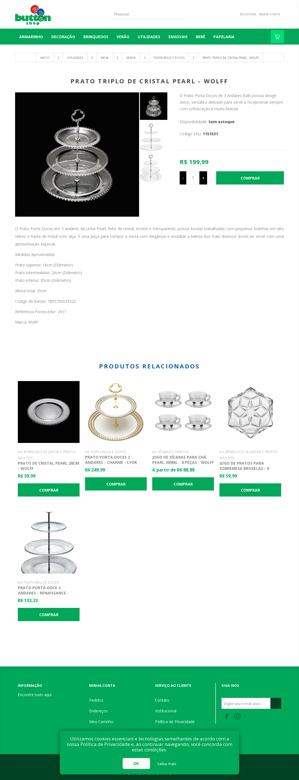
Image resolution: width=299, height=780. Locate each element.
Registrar (248, 14)
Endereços (98, 710)
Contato (162, 700)
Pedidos (96, 700)
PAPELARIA (224, 36)
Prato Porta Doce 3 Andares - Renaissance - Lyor (43, 593)
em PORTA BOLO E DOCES (105, 452)
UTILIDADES (149, 36)
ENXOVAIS (178, 36)
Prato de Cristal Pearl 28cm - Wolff (48, 466)
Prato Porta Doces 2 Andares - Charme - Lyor (111, 459)
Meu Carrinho (101, 721)
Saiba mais (166, 763)
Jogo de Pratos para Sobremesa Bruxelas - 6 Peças (244, 468)
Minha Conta (269, 14)
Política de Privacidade (175, 721)
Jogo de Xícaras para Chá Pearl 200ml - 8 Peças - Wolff (183, 459)
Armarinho (31, 36)
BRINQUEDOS (95, 36)
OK (136, 763)
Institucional (165, 710)
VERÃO (123, 36)
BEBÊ (200, 36)
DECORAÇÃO (63, 36)
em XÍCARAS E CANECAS (170, 452)
